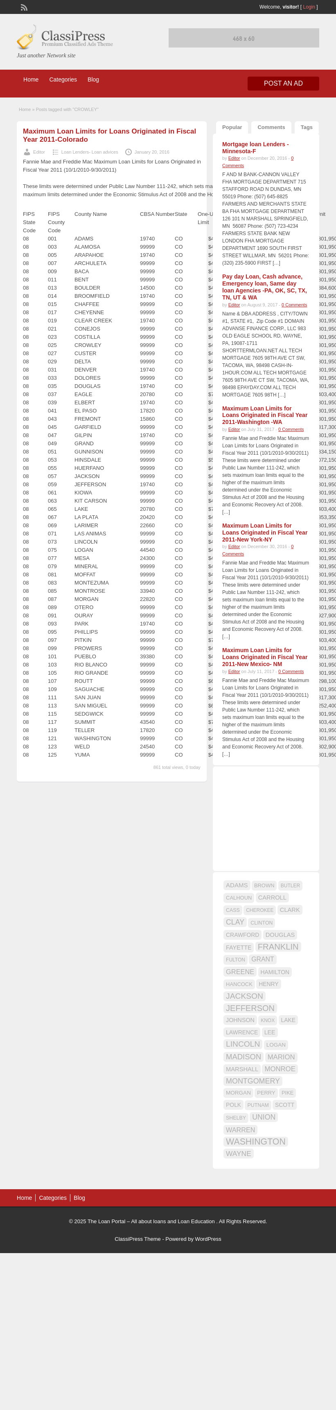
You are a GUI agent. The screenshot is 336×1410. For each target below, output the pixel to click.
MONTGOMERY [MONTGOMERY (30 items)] (253, 1081)
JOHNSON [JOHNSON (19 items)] (240, 1020)
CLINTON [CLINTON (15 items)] (261, 923)
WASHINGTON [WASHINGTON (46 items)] (256, 1142)
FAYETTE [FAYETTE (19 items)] (238, 947)
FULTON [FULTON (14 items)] (235, 960)
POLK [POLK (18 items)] (233, 1105)
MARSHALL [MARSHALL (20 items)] (242, 1069)
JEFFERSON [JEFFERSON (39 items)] (250, 1008)
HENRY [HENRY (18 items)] (268, 984)
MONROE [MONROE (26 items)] (279, 1069)
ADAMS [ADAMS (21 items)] (237, 885)
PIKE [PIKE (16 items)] (287, 1093)
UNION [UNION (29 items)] (263, 1117)
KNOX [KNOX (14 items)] (268, 1020)
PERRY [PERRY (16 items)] (266, 1093)
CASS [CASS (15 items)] (233, 910)
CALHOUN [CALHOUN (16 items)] (239, 898)
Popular (232, 127)
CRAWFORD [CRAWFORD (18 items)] (242, 935)
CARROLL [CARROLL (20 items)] (272, 897)
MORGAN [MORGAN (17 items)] (238, 1093)
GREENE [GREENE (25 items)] (240, 971)
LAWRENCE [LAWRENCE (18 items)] (242, 1032)
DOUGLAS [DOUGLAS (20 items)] (280, 935)
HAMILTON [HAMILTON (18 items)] (275, 972)
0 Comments (294, 304)
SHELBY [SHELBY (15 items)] (236, 1118)
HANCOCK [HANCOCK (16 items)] (239, 984)
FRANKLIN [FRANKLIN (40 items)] (278, 946)
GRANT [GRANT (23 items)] (262, 959)
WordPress (208, 1239)
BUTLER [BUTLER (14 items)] (290, 886)
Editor (39, 152)
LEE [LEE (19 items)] (269, 1032)
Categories (63, 79)
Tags (307, 127)
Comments (271, 127)
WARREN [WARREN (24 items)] (240, 1129)
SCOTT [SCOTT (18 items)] (284, 1105)
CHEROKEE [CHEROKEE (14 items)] (259, 910)
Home (30, 79)
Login (309, 7)
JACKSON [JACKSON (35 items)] (244, 996)
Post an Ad (283, 83)
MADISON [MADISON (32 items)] (243, 1056)
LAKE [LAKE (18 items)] (288, 1020)
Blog (93, 79)
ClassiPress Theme (137, 1239)
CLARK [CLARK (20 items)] (290, 910)
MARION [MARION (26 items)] (281, 1057)
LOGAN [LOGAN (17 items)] (276, 1045)
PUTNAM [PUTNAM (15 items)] (257, 1105)
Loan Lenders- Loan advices (89, 152)
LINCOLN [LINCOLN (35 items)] (243, 1044)
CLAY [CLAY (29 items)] (235, 922)
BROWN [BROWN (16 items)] (264, 885)
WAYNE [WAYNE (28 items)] (238, 1153)
